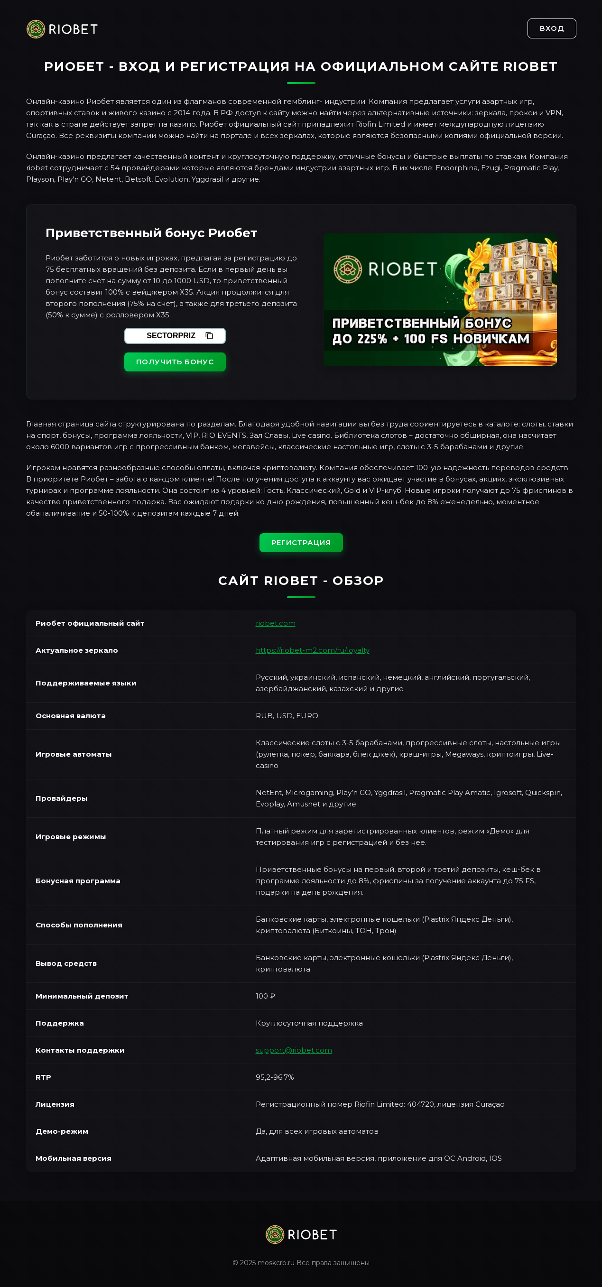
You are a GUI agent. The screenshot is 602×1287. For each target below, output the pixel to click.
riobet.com (276, 623)
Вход (552, 28)
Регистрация (301, 542)
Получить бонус (175, 361)
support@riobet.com (294, 1050)
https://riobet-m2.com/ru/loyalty (313, 650)
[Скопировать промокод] (209, 336)
